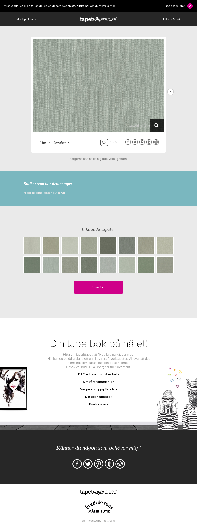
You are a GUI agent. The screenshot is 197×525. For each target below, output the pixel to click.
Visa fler (98, 287)
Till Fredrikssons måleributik (98, 374)
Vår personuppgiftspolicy (98, 389)
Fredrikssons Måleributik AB (44, 193)
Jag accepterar (175, 6)
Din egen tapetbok (98, 397)
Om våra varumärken (98, 382)
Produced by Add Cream (101, 521)
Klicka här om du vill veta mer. (96, 6)
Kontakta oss (98, 404)
